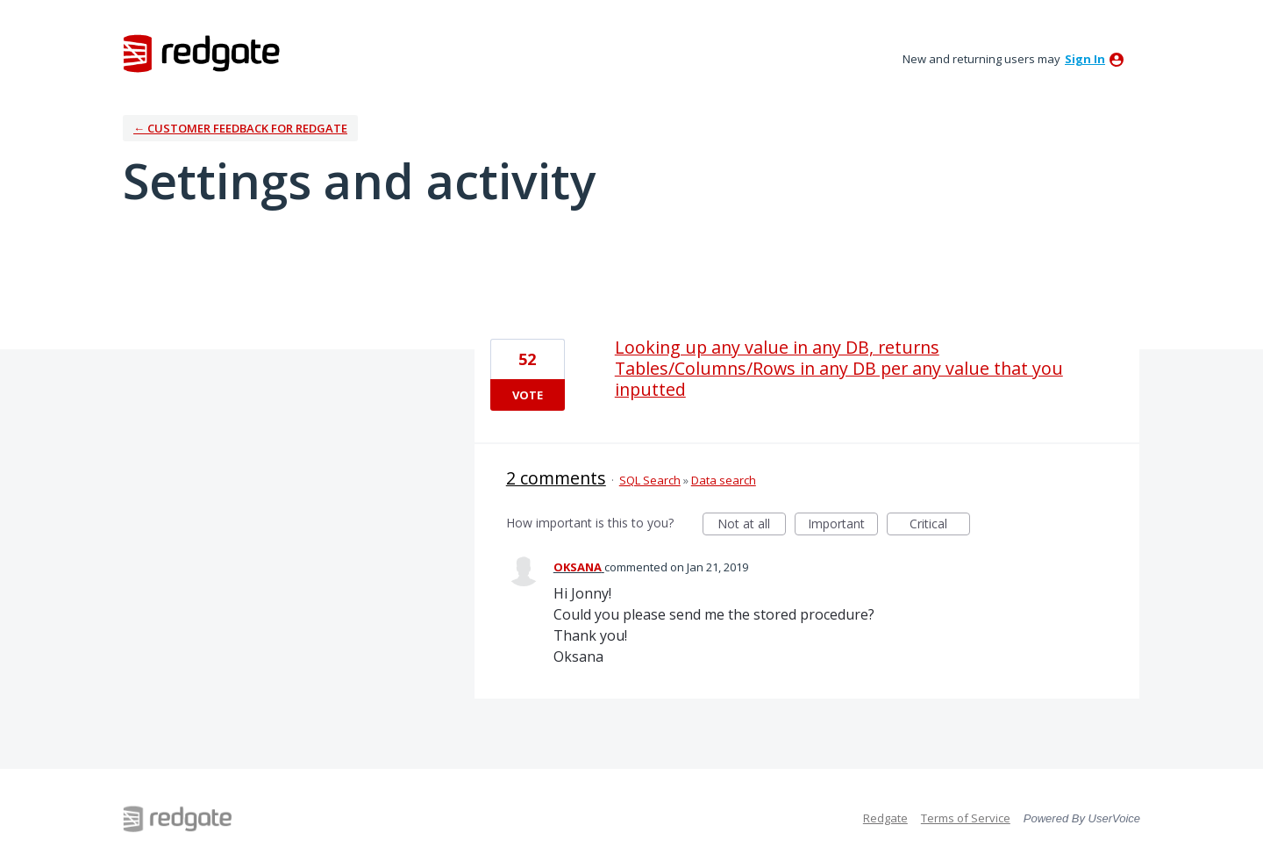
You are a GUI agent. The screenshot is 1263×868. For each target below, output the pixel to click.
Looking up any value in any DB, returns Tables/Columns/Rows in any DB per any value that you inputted (839, 368)
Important (843, 525)
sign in (1085, 59)
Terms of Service (965, 818)
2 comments (556, 478)
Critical (940, 525)
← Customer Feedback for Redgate (240, 128)
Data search (723, 480)
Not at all (751, 525)
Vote (527, 395)
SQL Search (650, 480)
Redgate (885, 818)
